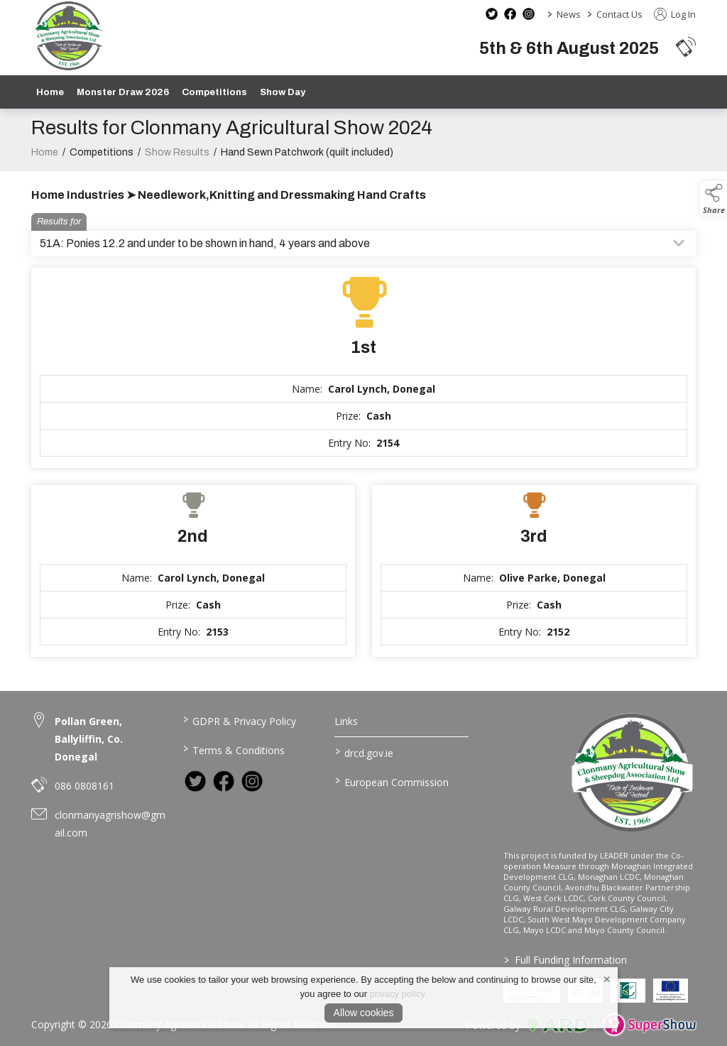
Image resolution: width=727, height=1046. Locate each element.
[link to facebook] (223, 781)
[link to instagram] (252, 781)
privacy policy (397, 993)
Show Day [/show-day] (282, 92)
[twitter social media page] (492, 14)
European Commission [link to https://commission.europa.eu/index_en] (391, 781)
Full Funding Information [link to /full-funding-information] (564, 959)
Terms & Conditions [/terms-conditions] (234, 749)
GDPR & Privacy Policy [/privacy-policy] (239, 720)
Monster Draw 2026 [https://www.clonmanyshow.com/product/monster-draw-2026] (123, 92)
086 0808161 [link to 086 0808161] (84, 785)
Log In (675, 14)
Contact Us (619, 14)
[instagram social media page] (529, 14)
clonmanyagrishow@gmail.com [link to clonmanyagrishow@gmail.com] (110, 823)
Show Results (177, 163)
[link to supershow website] (649, 1025)
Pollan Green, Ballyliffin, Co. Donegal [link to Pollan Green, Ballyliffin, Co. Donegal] (89, 738)
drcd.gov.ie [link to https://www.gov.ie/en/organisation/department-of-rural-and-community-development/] (363, 752)
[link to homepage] (68, 36)
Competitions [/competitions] (214, 92)
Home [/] (50, 92)
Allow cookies (364, 1012)
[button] (686, 46)
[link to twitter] (195, 781)
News (569, 14)
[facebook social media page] (510, 14)
